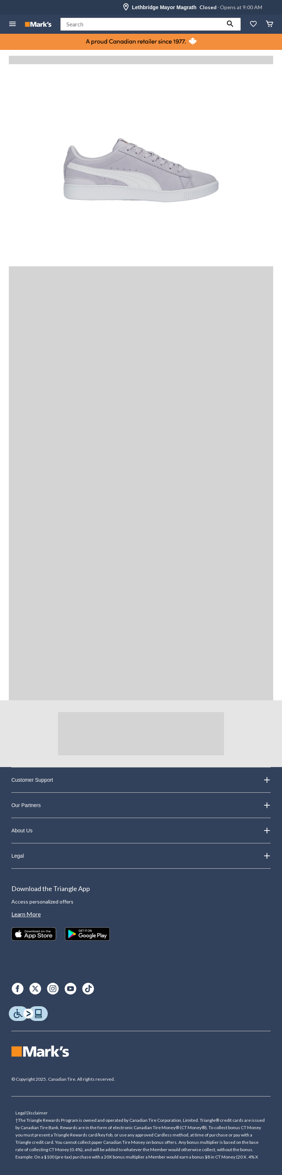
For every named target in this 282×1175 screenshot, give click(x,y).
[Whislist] (253, 24)
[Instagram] (53, 989)
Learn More (26, 914)
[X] (35, 989)
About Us (141, 830)
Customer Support (141, 780)
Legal (141, 856)
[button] (230, 24)
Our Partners (141, 805)
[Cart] (269, 24)
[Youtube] (70, 989)
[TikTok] (88, 989)
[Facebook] (18, 989)
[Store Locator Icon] (126, 7)
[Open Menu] (12, 24)
